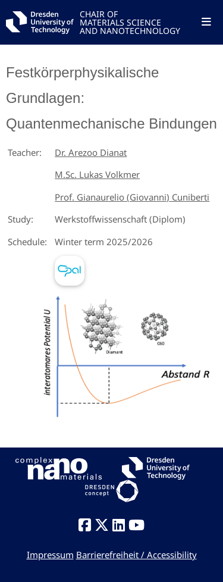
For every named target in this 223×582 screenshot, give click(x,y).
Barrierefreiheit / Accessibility (136, 555)
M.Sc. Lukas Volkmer (97, 174)
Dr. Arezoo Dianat (91, 152)
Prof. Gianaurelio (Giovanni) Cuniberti (132, 197)
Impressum (50, 555)
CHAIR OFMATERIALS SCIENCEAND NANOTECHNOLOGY (130, 21)
